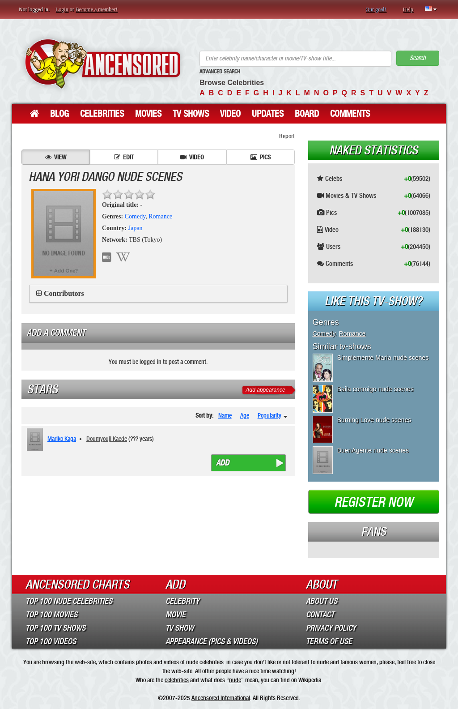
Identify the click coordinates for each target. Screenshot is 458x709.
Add (222, 463)
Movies (148, 113)
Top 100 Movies (51, 614)
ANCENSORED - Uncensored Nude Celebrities (102, 64)
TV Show (179, 628)
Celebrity (182, 601)
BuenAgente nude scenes (373, 450)
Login (61, 9)
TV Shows (191, 113)
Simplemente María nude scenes (383, 357)
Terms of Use (329, 641)
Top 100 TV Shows (55, 628)
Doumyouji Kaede (106, 438)
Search (418, 58)
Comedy (135, 216)
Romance (160, 216)
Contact (320, 614)
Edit (124, 157)
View (55, 157)
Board (307, 113)
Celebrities (102, 113)
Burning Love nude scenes (374, 419)
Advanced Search (219, 71)
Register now (373, 502)
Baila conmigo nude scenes (375, 389)
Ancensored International (220, 697)
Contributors (64, 293)
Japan (135, 228)
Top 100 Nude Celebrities (68, 601)
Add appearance (265, 390)
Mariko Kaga (61, 438)
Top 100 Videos (50, 641)
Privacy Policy (331, 628)
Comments (350, 113)
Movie (175, 614)
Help (408, 9)
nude (235, 679)
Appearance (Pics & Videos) (211, 641)
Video (230, 113)
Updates (268, 113)
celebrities (177, 679)
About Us (321, 601)
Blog (59, 113)
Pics (260, 157)
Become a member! (97, 9)
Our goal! (375, 9)
